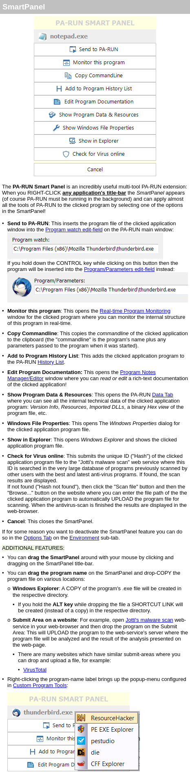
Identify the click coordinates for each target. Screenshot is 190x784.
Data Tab (162, 395)
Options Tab (38, 538)
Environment (84, 538)
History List (51, 362)
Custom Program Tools (40, 685)
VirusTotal (34, 670)
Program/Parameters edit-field (119, 269)
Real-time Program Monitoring (135, 311)
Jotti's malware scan (149, 620)
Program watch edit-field (73, 229)
